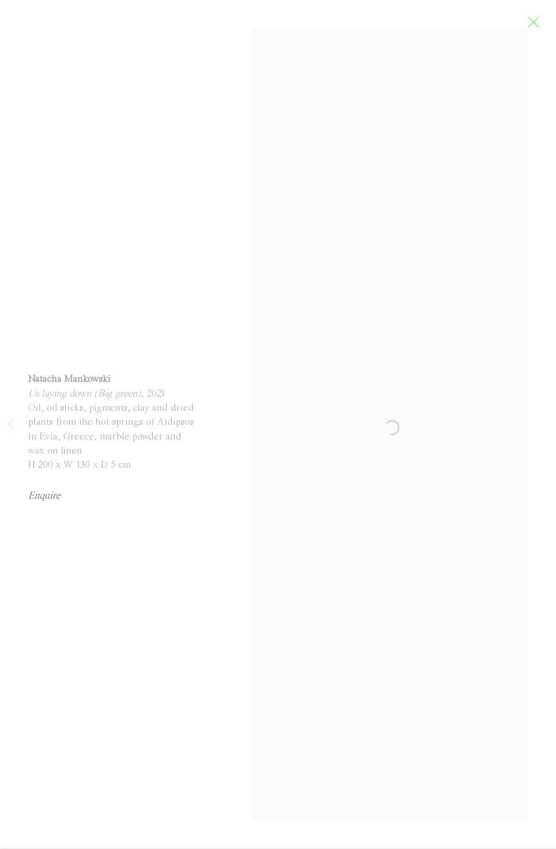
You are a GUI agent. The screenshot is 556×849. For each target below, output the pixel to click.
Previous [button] (11, 424)
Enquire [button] (44, 503)
